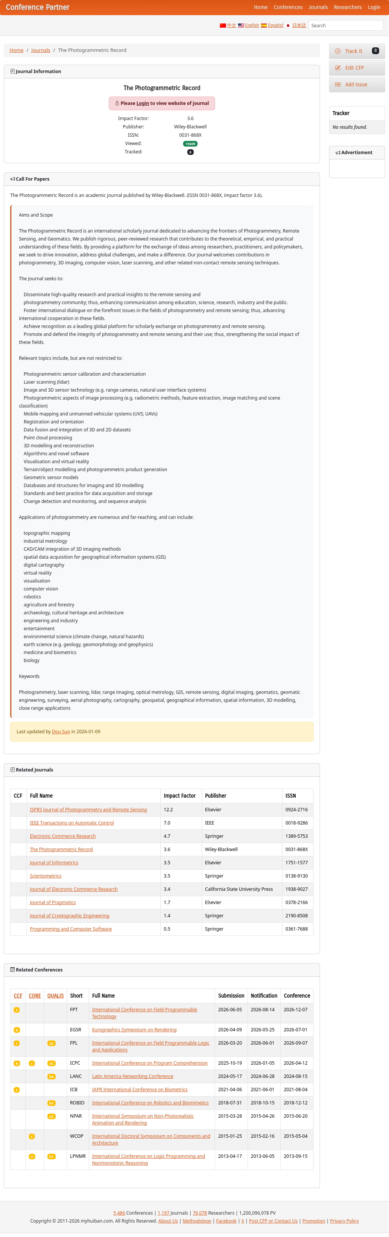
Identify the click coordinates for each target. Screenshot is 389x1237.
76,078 (200, 1213)
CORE (35, 996)
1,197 (163, 1213)
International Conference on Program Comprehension (150, 1063)
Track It (357, 51)
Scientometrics (45, 876)
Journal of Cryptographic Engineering (69, 915)
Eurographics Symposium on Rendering (134, 1029)
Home (261, 7)
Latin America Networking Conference (132, 1076)
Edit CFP (349, 68)
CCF (18, 996)
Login (374, 7)
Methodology (197, 1221)
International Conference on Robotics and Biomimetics (150, 1103)
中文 (231, 25)
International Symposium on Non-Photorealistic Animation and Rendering (143, 1119)
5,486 (119, 1213)
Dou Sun (61, 731)
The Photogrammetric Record (61, 849)
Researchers (348, 7)
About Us (168, 1221)
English (252, 25)
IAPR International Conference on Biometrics (140, 1089)
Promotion (314, 1221)
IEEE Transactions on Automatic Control (72, 823)
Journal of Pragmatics (53, 902)
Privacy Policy (344, 1221)
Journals (318, 7)
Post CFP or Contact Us (273, 1221)
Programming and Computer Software (71, 929)
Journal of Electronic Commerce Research (74, 889)
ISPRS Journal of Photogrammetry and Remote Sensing (88, 809)
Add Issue (351, 84)
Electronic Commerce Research (63, 836)
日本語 (299, 25)
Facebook (226, 1221)
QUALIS (55, 996)
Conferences (288, 7)
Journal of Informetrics (54, 862)
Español (275, 25)
